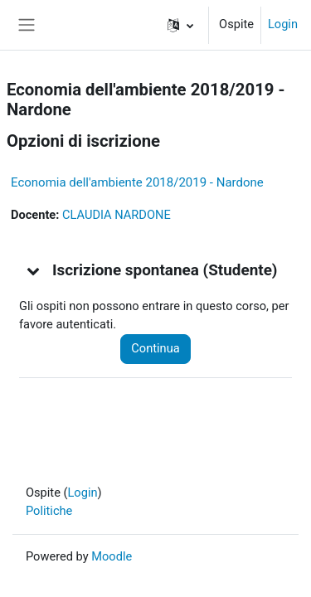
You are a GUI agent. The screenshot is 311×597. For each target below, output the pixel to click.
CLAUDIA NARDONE (116, 214)
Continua (155, 348)
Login (283, 24)
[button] (180, 25)
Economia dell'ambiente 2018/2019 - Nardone (137, 182)
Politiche (49, 510)
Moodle (111, 556)
